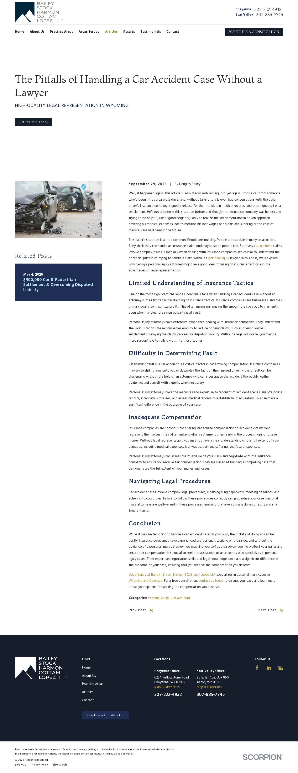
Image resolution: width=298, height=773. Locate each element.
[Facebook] (257, 667)
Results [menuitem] (129, 32)
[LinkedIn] (269, 667)
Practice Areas (92, 684)
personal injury (218, 258)
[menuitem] (20, 765)
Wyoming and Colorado (145, 581)
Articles (87, 692)
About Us (89, 676)
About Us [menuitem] (37, 32)
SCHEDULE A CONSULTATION (254, 32)
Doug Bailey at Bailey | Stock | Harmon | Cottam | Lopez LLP (172, 575)
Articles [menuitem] (111, 32)
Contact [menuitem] (172, 32)
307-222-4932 (268, 9)
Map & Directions (167, 687)
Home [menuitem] (19, 32)
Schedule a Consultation (106, 715)
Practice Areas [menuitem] (61, 32)
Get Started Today (33, 122)
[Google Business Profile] (280, 667)
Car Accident (180, 598)
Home (86, 667)
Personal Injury (158, 598)
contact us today (211, 581)
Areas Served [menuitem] (89, 32)
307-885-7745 (269, 15)
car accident (263, 246)
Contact (88, 700)
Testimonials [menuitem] (150, 32)
